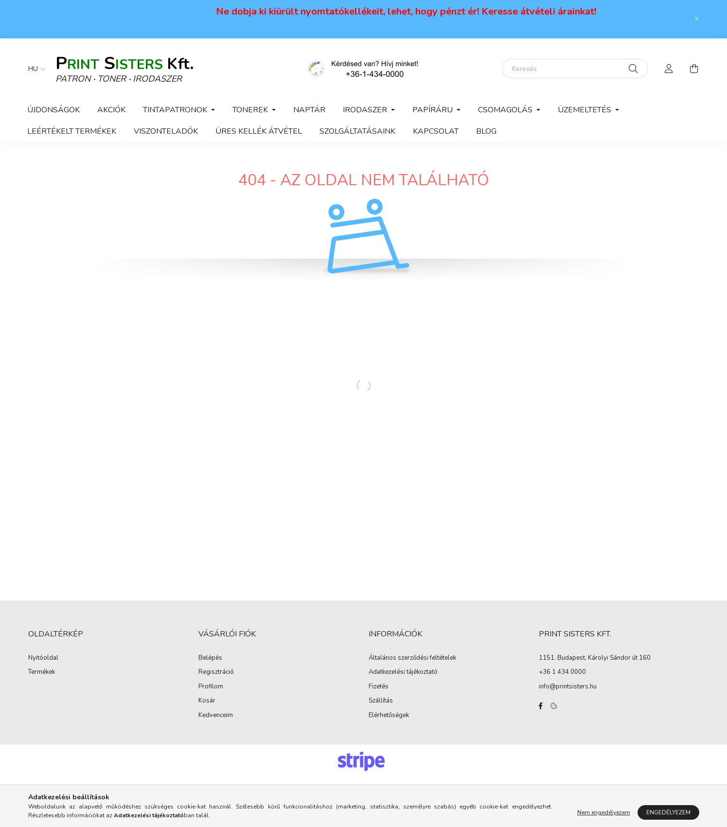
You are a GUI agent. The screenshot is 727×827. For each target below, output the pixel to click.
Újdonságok (53, 110)
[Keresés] (575, 68)
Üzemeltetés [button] (585, 110)
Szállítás (381, 701)
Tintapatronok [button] (176, 110)
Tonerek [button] (251, 110)
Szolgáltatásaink (357, 131)
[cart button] (694, 68)
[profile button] (669, 68)
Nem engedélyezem (603, 812)
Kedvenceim (215, 716)
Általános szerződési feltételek (412, 658)
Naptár (309, 110)
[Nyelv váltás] (34, 68)
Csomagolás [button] (506, 110)
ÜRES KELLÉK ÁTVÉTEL (258, 131)
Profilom (210, 687)
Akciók (111, 110)
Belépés (210, 658)
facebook (540, 706)
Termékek (41, 672)
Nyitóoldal (43, 658)
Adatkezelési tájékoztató (403, 672)
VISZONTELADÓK (166, 131)
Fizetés (379, 687)
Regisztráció (216, 672)
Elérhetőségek (389, 716)
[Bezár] (697, 19)
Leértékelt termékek (71, 131)
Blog (486, 131)
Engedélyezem (668, 812)
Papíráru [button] (433, 110)
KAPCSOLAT (436, 131)
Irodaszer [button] (366, 110)
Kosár (206, 701)
